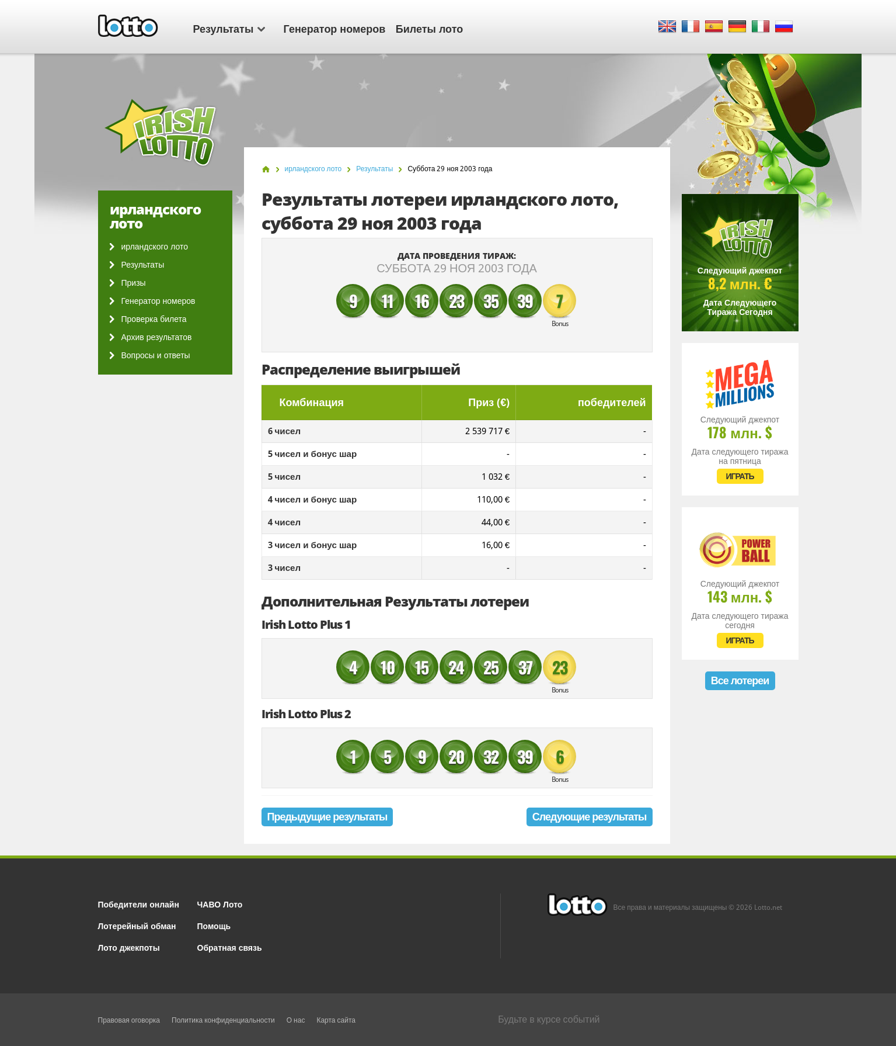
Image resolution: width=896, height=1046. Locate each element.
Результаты (229, 28)
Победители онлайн (138, 904)
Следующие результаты (589, 817)
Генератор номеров (335, 28)
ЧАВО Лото (220, 904)
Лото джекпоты (129, 947)
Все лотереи (740, 680)
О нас (296, 1020)
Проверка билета (154, 319)
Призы (133, 283)
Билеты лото (429, 28)
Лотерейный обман (137, 925)
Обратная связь (229, 947)
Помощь (214, 925)
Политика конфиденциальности (223, 1020)
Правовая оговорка (129, 1020)
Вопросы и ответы (155, 355)
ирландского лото (154, 246)
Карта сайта (335, 1020)
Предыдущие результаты (327, 817)
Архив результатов (156, 337)
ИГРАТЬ (740, 476)
